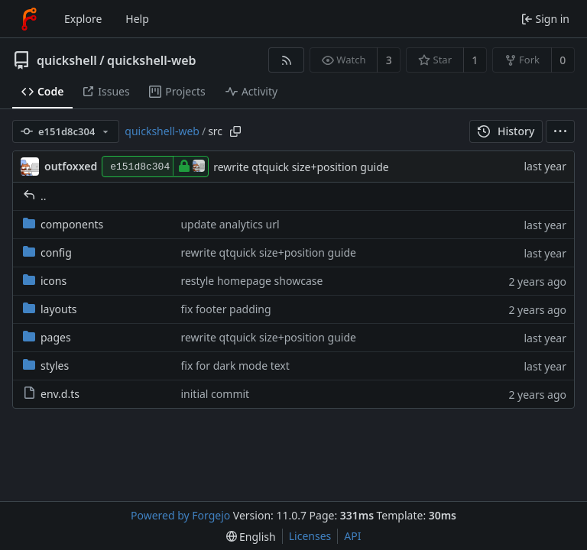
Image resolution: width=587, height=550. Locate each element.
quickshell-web (151, 60)
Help (137, 18)
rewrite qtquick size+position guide (301, 167)
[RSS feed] (286, 60)
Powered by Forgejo (180, 515)
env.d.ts (51, 394)
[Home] (29, 19)
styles (46, 365)
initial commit (214, 394)
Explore (83, 18)
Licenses (310, 536)
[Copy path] (235, 131)
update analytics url (229, 224)
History (506, 131)
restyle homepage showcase (251, 280)
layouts (50, 309)
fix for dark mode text (234, 365)
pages (47, 337)
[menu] (560, 131)
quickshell (67, 60)
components (63, 224)
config (47, 252)
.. (35, 196)
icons (44, 280)
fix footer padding (225, 309)
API (352, 536)
